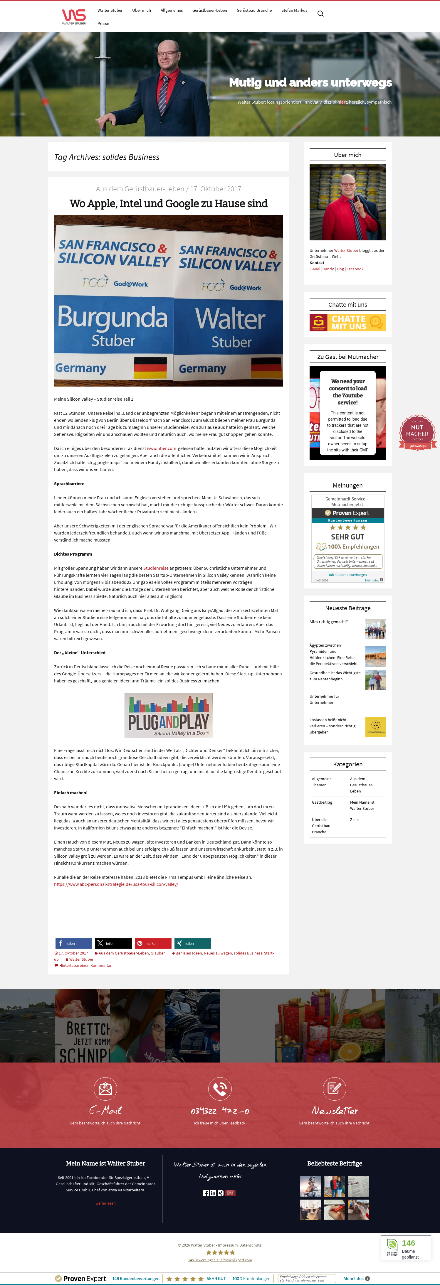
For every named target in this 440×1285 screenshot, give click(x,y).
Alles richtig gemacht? (329, 621)
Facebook (355, 268)
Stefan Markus (294, 10)
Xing (340, 268)
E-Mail (315, 268)
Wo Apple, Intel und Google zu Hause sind (169, 204)
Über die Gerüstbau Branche (321, 825)
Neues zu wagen (218, 953)
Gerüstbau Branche (254, 10)
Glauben (158, 953)
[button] (74, 943)
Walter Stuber (110, 10)
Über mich (141, 10)
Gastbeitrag (322, 802)
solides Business (248, 953)
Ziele (354, 819)
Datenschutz (250, 1245)
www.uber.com (161, 448)
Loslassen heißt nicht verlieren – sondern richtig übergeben (332, 726)
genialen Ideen (189, 953)
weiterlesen (105, 1203)
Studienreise (155, 568)
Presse (103, 23)
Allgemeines (172, 10)
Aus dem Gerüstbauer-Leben (124, 953)
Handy (328, 268)
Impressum (228, 1245)
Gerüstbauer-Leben (209, 10)
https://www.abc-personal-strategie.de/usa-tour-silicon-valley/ (116, 884)
